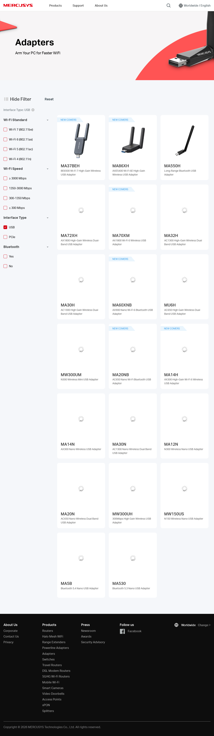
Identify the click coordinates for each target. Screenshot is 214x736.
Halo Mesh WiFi (52, 636)
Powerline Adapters (55, 647)
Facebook (130, 631)
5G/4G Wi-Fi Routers (56, 676)
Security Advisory (93, 642)
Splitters (48, 711)
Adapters (48, 653)
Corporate (10, 630)
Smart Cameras (52, 688)
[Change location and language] (194, 5)
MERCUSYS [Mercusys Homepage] (18, 5)
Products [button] (55, 5)
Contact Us (11, 636)
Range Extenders (53, 642)
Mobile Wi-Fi (50, 682)
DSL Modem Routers (56, 670)
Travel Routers (52, 665)
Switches (48, 659)
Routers (47, 630)
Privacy (8, 642)
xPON (46, 705)
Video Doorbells (53, 693)
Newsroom (88, 630)
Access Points (51, 699)
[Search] (168, 5)
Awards (86, 636)
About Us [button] (101, 5)
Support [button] (78, 5)
